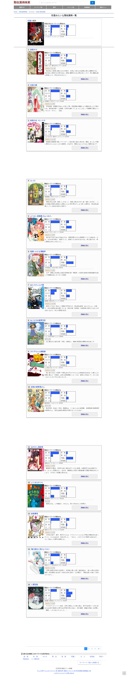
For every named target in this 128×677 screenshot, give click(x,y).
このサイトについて (60, 673)
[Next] (99, 648)
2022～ (101, 656)
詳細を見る (84, 79)
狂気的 (63, 34)
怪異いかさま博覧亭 (38, 252)
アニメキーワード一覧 (50, 671)
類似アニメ (103, 7)
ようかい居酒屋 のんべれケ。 (41, 216)
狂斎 (29, 21)
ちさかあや (48, 36)
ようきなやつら (37, 482)
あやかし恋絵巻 (37, 447)
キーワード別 (38, 7)
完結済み (26, 659)
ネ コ (47, 34)
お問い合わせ (70, 673)
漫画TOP (22, 7)
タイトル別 (70, 7)
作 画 (63, 26)
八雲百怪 (34, 585)
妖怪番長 (34, 514)
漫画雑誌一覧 (87, 671)
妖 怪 (47, 26)
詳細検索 (87, 7)
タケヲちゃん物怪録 (38, 351)
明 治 (63, 29)
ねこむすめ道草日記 (38, 320)
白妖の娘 (33, 85)
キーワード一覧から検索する (89, 662)
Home (15, 12)
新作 (54, 7)
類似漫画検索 (22, 2)
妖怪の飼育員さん (38, 387)
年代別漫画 (79, 671)
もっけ (32, 181)
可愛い (63, 31)
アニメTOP (40, 671)
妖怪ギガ (33, 50)
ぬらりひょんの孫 (37, 285)
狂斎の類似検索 (40, 12)
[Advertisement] (64, 165)
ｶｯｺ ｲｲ (47, 29)
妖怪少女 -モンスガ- (37, 120)
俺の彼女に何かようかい (40, 549)
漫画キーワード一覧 (70, 671)
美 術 (47, 31)
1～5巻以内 (35, 659)
